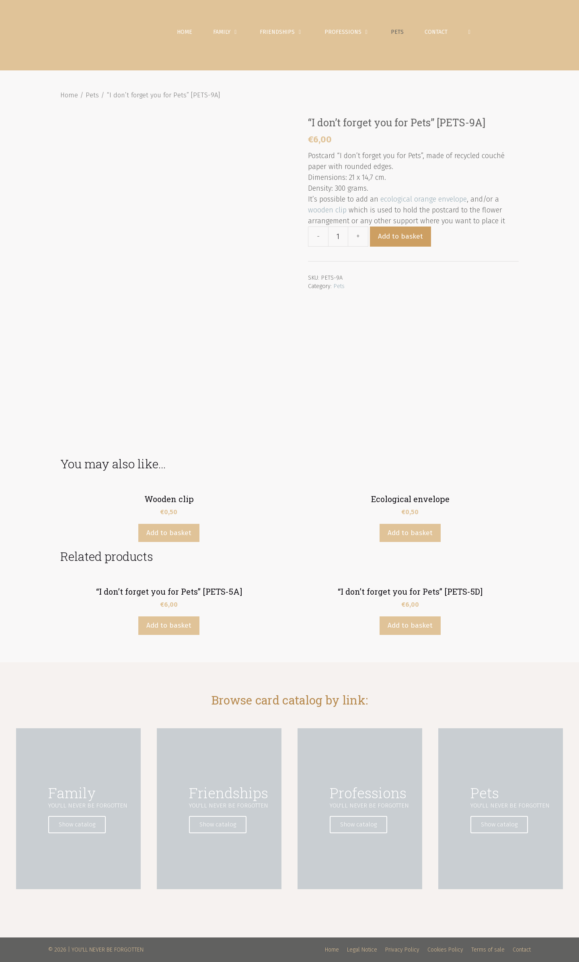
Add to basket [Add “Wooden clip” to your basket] (168, 533)
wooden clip (327, 210)
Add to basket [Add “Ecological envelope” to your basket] (410, 533)
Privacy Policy (402, 949)
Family (231, 32)
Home (184, 32)
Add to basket (400, 236)
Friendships (287, 32)
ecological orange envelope (423, 199)
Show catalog (77, 824)
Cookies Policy (445, 949)
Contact (436, 32)
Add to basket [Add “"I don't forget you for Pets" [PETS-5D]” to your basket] (410, 625)
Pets (397, 32)
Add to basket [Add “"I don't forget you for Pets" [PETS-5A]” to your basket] (168, 625)
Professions (352, 32)
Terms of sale (488, 949)
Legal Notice (362, 949)
